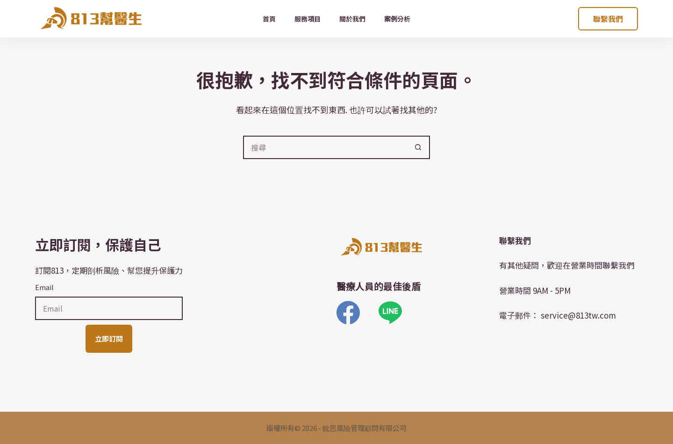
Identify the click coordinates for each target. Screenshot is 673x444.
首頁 (269, 18)
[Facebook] (348, 312)
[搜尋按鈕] (418, 147)
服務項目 (307, 18)
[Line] (390, 312)
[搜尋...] (325, 147)
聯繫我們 (608, 18)
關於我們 (352, 18)
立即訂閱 (109, 338)
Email (44, 287)
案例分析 (397, 18)
